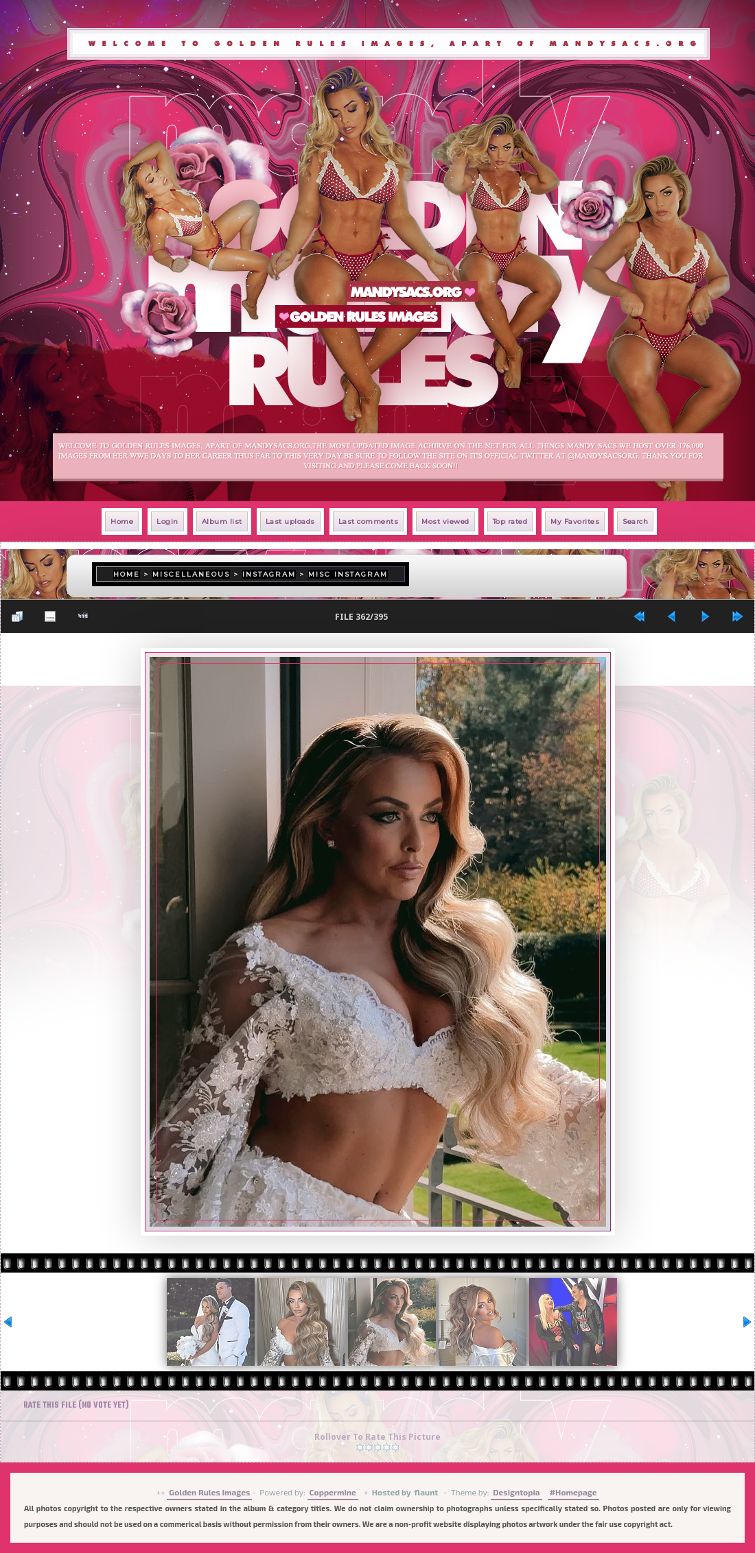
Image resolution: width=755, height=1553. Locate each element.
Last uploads (290, 521)
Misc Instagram (348, 574)
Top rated (510, 521)
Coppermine (333, 1492)
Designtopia (516, 1492)
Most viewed (445, 521)
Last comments (368, 521)
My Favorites (574, 521)
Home (122, 521)
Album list (222, 521)
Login (167, 521)
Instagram (269, 574)
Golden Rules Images (209, 1492)
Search (635, 521)
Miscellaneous (191, 574)
